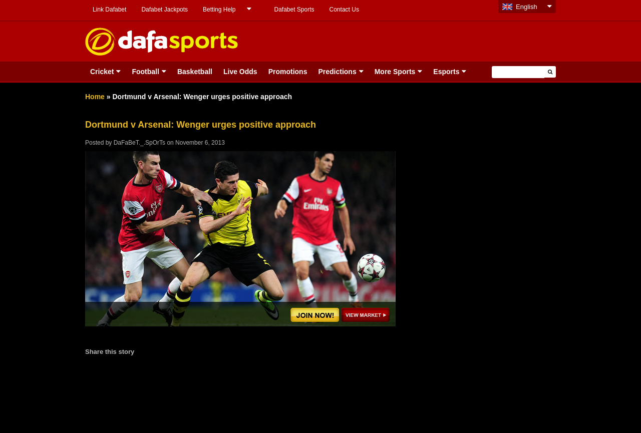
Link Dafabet (109, 9)
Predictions (337, 72)
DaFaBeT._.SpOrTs (139, 142)
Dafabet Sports (294, 9)
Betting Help (219, 9)
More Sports (395, 72)
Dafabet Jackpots (164, 9)
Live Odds (240, 72)
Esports (446, 72)
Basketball (194, 72)
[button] (550, 72)
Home (95, 97)
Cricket (102, 72)
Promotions (287, 72)
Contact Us (344, 9)
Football (145, 72)
